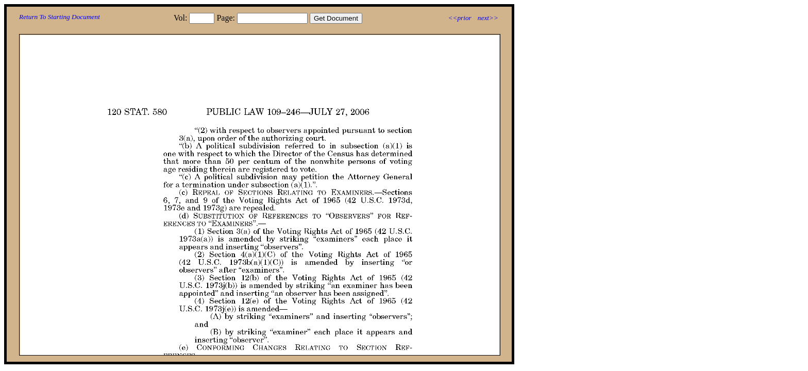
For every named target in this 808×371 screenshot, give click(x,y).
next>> (488, 18)
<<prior (459, 18)
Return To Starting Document (59, 17)
